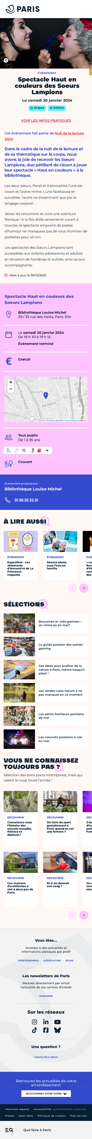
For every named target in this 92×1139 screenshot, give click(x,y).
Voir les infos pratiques (46, 120)
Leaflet (50, 421)
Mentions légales (17, 1109)
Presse (9, 1115)
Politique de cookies (52, 1115)
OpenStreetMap (71, 421)
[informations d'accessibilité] (27, 450)
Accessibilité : (60, 1109)
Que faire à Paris (37, 1130)
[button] (45, 395)
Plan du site (78, 1115)
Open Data (26, 1115)
